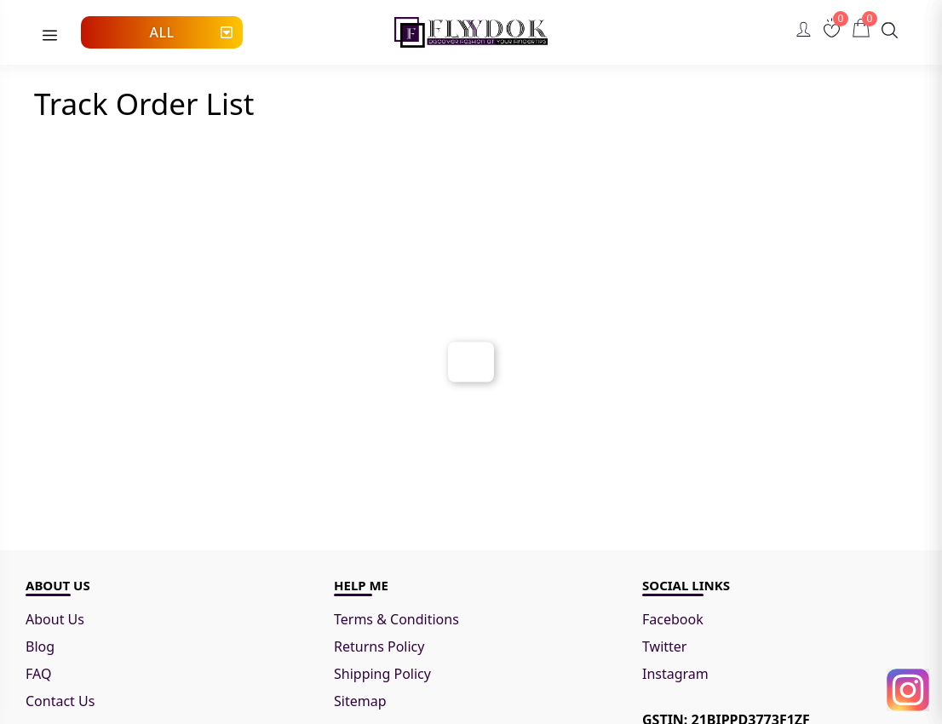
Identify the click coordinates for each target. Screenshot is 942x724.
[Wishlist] (831, 27)
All (161, 32)
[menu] (49, 35)
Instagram (675, 673)
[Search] (889, 30)
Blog (40, 646)
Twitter (664, 646)
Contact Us (60, 701)
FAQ (38, 673)
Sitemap (360, 701)
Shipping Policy (382, 673)
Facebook (673, 619)
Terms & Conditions (398, 619)
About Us (55, 619)
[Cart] (861, 27)
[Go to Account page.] (803, 34)
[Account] (803, 29)
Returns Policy (379, 646)
